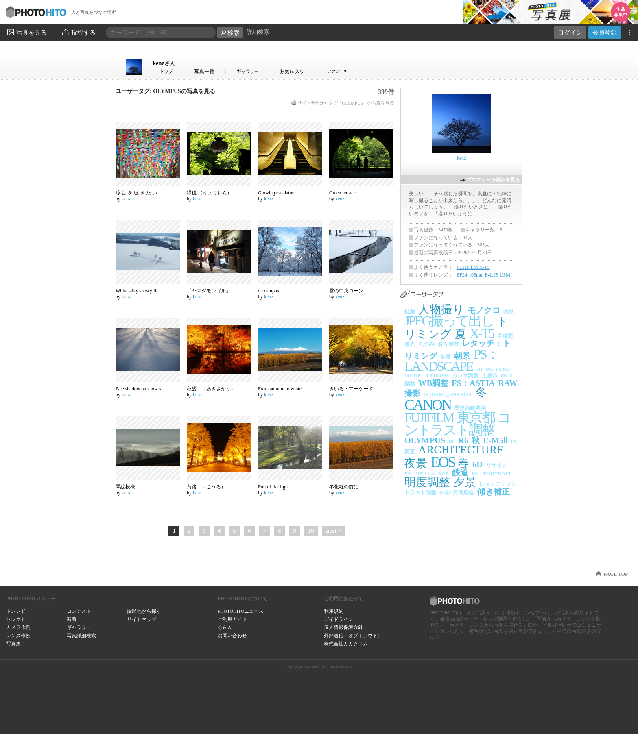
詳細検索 (258, 32)
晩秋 (508, 311)
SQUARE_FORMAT (448, 394)
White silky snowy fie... (139, 291)
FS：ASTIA (473, 383)
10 (311, 531)
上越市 (490, 375)
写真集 (13, 643)
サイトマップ (141, 619)
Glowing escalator (276, 193)
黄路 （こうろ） (206, 487)
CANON (427, 404)
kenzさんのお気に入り (292, 71)
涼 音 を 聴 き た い (136, 193)
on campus (268, 291)
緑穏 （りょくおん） (209, 193)
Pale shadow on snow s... (140, 389)
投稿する (78, 32)
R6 (463, 440)
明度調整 (427, 482)
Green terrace (342, 193)
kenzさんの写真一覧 (205, 71)
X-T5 (482, 333)
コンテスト (79, 611)
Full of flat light (273, 487)
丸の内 (426, 344)
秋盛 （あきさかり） (211, 389)
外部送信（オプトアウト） (353, 635)
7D (479, 369)
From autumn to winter (280, 389)
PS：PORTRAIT (491, 473)
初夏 (445, 357)
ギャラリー (79, 627)
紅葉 (409, 311)
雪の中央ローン (346, 291)
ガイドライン (338, 619)
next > (333, 531)
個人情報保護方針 (343, 627)
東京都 (475, 417)
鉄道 (460, 472)
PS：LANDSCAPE (451, 360)
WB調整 (433, 383)
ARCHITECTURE (461, 449)
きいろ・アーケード (351, 389)
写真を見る (26, 32)
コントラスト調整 (457, 424)
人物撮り (441, 309)
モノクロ (484, 310)
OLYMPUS (424, 440)
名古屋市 (448, 344)
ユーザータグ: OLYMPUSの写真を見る (165, 91)
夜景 (415, 463)
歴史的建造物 (470, 408)
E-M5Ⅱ (495, 440)
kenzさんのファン (336, 71)
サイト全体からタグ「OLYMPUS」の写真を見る (345, 102)
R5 (451, 441)
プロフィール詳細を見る (493, 180)
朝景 (462, 355)
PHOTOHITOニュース (241, 611)
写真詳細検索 (81, 635)
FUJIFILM (429, 417)
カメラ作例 (18, 627)
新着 (71, 619)
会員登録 (604, 32)
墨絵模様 (125, 487)
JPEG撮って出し (449, 320)
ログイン (570, 32)
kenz (164, 63)
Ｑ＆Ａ (225, 627)
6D (477, 464)
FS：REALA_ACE (426, 473)
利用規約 (333, 611)
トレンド (16, 611)
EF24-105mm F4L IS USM (483, 275)
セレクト (16, 619)
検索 (230, 32)
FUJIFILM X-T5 (473, 267)
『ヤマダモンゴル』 (209, 291)
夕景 (464, 482)
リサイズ (496, 465)
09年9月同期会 (456, 493)
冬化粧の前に (343, 487)
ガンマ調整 (465, 375)
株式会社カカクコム (346, 643)
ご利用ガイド (232, 619)
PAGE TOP (616, 574)
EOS (442, 462)
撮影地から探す (144, 611)
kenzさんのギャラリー (248, 71)
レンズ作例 (18, 635)
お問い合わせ (232, 635)
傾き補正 (493, 491)
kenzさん (168, 71)
